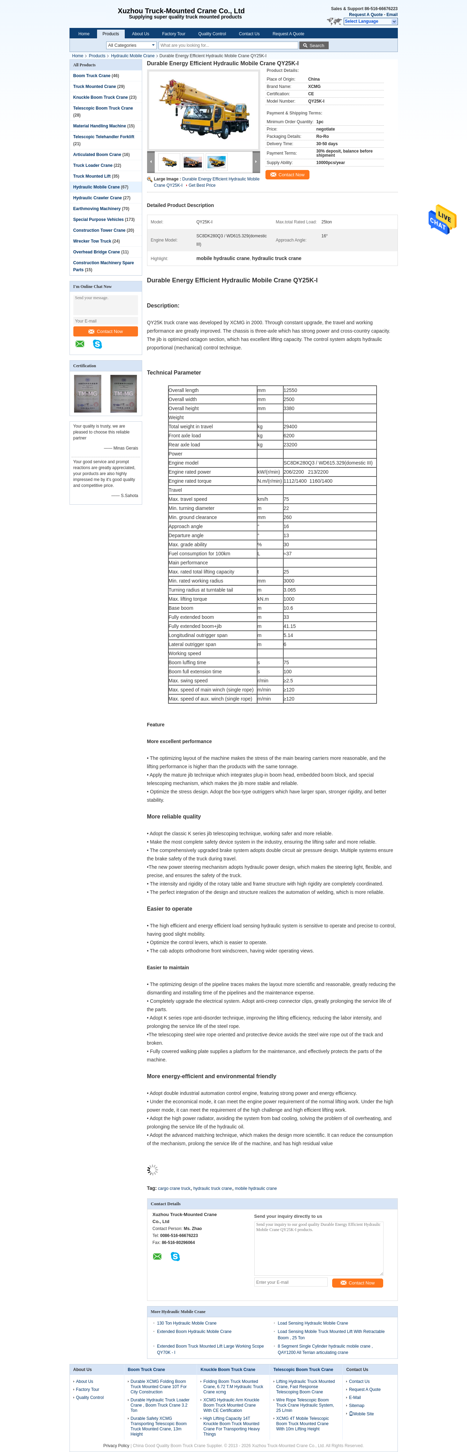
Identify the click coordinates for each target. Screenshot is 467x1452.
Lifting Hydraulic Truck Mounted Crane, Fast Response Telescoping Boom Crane (305, 1386)
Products (111, 33)
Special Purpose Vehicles (98, 219)
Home (84, 33)
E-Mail (355, 1397)
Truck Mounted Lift (92, 176)
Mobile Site (361, 1414)
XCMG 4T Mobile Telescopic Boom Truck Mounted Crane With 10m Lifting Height (302, 1423)
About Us (140, 33)
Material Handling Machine (99, 126)
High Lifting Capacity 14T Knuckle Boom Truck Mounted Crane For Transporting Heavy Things (231, 1426)
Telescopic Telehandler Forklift (103, 136)
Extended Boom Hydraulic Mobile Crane (194, 1331)
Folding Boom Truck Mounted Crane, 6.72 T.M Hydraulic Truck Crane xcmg (233, 1386)
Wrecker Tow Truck (92, 241)
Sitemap (356, 1405)
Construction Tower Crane (99, 230)
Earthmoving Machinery (97, 208)
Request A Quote (365, 14)
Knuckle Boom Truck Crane (100, 97)
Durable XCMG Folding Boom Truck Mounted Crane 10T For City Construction (159, 1386)
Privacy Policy (116, 1445)
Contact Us (249, 33)
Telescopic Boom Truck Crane (103, 108)
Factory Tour (173, 33)
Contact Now (105, 331)
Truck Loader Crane (93, 165)
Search (316, 45)
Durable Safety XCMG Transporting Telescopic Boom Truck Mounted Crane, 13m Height (159, 1426)
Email (391, 14)
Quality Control (212, 33)
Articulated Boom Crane (97, 154)
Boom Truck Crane (92, 75)
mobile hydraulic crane (256, 1188)
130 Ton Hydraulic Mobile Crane (187, 1323)
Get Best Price (202, 185)
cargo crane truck (174, 1188)
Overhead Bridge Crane (96, 252)
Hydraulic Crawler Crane (97, 197)
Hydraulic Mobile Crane (133, 55)
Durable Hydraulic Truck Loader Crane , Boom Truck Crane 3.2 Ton (160, 1405)
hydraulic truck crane (212, 1188)
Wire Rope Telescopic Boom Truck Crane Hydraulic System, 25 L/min (305, 1405)
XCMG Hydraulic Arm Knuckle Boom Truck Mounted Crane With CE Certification (231, 1405)
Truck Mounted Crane (94, 86)
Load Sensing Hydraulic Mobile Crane (313, 1323)
